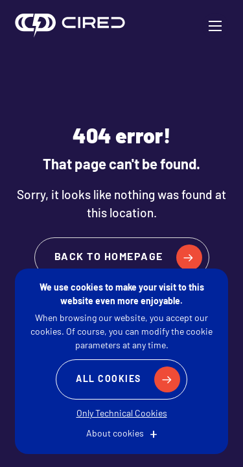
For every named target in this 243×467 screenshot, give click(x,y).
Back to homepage (108, 257)
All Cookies (108, 380)
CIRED (70, 26)
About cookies (115, 434)
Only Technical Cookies (121, 414)
